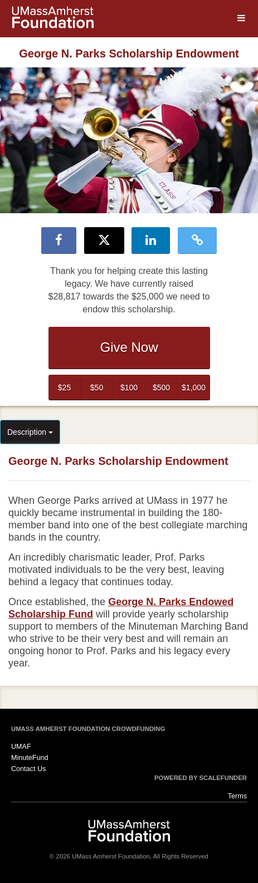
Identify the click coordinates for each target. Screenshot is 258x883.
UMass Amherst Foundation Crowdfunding (88, 728)
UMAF (21, 746)
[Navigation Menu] (241, 18)
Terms (237, 796)
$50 (96, 387)
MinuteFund (29, 758)
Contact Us (28, 769)
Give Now (129, 347)
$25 (64, 387)
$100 (129, 387)
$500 (161, 387)
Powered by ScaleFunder (200, 777)
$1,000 (194, 387)
